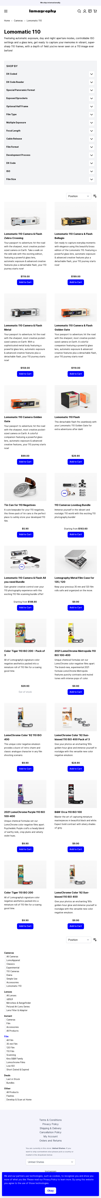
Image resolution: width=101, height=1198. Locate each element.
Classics (10, 964)
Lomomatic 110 (13, 986)
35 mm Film (11, 1044)
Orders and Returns (50, 1140)
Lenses (8, 992)
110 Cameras (12, 971)
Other (7, 1088)
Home (7, 20)
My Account (50, 1136)
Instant (8, 1016)
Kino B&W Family (14, 1058)
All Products (12, 1031)
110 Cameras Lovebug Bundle (72, 505)
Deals (7, 1075)
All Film (9, 1040)
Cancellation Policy (50, 1132)
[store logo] (42, 11)
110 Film (10, 1051)
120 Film (10, 1047)
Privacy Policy (50, 1124)
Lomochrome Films (15, 1062)
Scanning (11, 1055)
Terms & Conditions (50, 1119)
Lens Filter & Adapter (17, 1010)
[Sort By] (78, 196)
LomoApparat (13, 960)
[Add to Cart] (25, 282)
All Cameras (12, 956)
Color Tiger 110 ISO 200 (18, 892)
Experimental (12, 967)
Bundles (10, 1083)
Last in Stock (13, 1079)
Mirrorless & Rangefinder (18, 1003)
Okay (50, 1190)
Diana (9, 975)
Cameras (18, 20)
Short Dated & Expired (17, 1069)
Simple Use (11, 979)
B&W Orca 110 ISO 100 (68, 812)
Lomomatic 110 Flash (67, 417)
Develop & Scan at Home (19, 1099)
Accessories (12, 982)
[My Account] (84, 11)
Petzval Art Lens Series (18, 1006)
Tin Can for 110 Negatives (20, 505)
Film (8, 1023)
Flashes (10, 1096)
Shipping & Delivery (50, 1128)
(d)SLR (9, 999)
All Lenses (11, 995)
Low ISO (10, 1066)
